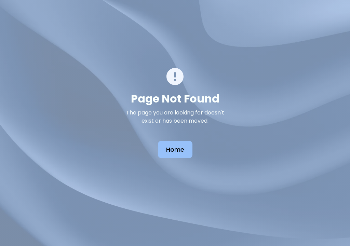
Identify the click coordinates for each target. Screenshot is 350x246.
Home (175, 149)
